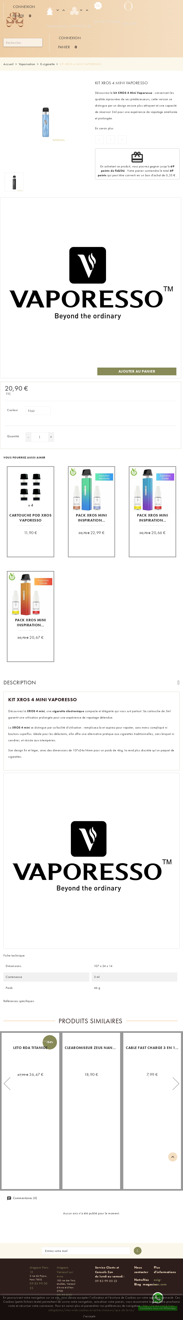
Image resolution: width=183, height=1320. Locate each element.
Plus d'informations (165, 1269)
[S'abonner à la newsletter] (138, 1251)
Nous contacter (141, 1269)
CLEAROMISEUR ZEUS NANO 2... (93, 1047)
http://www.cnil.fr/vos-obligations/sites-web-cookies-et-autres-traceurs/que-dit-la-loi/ (111, 1308)
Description (19, 682)
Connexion (24, 6)
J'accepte (89, 1316)
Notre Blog (138, 1282)
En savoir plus (104, 128)
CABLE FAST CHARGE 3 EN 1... (152, 1047)
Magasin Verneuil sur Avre (65, 1271)
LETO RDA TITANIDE (30, 1047)
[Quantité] (40, 437)
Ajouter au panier (137, 371)
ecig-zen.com (160, 1282)
